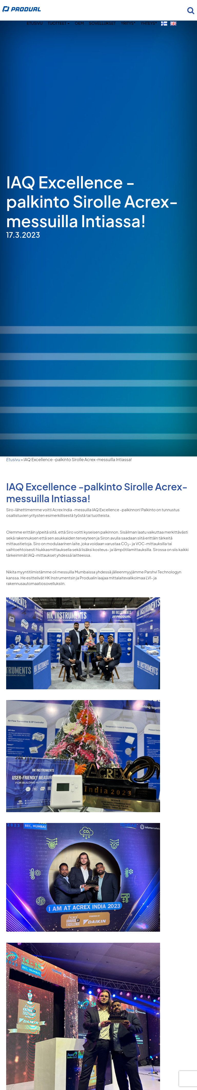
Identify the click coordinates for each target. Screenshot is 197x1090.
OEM (79, 23)
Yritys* (128, 23)
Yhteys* (149, 23)
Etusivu (35, 23)
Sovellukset (102, 23)
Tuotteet (59, 23)
